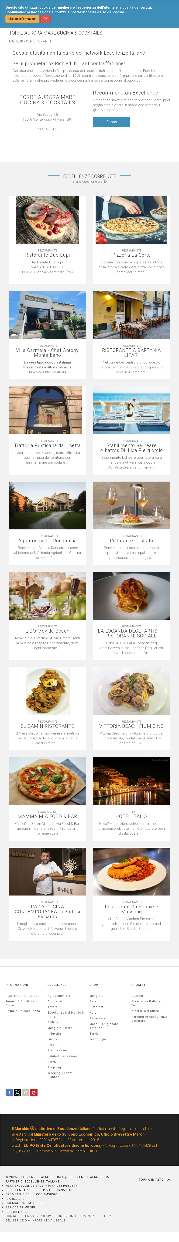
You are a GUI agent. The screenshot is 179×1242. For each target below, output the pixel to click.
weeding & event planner (60, 1075)
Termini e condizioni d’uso (21, 1003)
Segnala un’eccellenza (23, 1011)
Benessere (98, 1018)
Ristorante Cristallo (131, 540)
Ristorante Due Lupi (47, 255)
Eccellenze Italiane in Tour (147, 1003)
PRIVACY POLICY (38, 1216)
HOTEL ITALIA (131, 816)
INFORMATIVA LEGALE (48, 1220)
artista (53, 1007)
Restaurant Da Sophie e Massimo (131, 909)
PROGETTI (139, 985)
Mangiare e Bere (60, 1028)
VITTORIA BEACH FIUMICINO (131, 726)
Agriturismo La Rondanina (47, 540)
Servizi (95, 1033)
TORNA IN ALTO (155, 1179)
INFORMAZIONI (17, 985)
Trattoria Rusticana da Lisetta (47, 445)
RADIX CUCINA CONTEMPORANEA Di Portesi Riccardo (47, 911)
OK (45, 19)
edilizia (53, 1022)
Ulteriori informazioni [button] (22, 19)
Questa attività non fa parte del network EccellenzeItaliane (79, 53)
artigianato (56, 1001)
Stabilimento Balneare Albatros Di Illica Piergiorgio (131, 448)
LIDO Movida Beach (47, 631)
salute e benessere (62, 1056)
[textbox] (47, 270)
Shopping (54, 1067)
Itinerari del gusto (145, 1011)
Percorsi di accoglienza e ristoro (149, 1018)
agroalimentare (59, 995)
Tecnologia (98, 1039)
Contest (137, 995)
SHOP (94, 985)
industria (54, 1033)
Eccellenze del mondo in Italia (66, 1014)
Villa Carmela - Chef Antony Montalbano (47, 353)
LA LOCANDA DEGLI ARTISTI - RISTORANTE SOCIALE (131, 633)
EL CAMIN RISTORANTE (47, 726)
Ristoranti (97, 1007)
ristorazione (57, 1050)
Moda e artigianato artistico (104, 1026)
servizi (53, 1062)
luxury (52, 1039)
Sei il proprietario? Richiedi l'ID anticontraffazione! (69, 63)
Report (111, 122)
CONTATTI (13, 1216)
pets (51, 1044)
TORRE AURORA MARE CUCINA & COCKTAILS (48, 99)
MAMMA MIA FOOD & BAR (47, 816)
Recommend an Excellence (125, 92)
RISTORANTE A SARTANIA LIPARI (131, 353)
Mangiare (96, 995)
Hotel (93, 1012)
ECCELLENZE (57, 985)
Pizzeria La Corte (131, 255)
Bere (93, 1001)
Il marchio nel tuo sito (22, 995)
